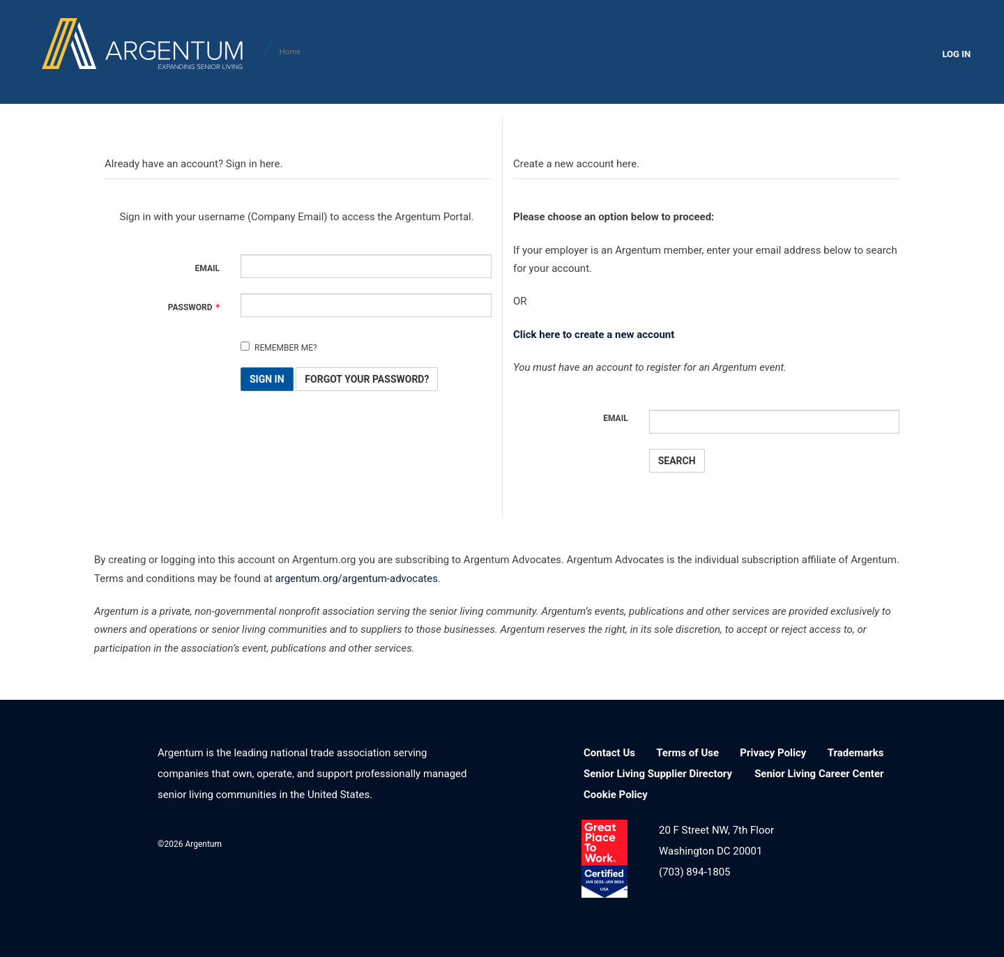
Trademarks (856, 753)
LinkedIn (351, 842)
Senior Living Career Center (818, 773)
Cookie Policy (616, 794)
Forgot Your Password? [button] (367, 379)
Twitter (423, 842)
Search (677, 460)
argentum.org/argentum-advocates (356, 578)
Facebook (388, 842)
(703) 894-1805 (695, 872)
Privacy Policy (773, 753)
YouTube (460, 842)
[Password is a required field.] (366, 305)
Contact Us (609, 753)
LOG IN (956, 54)
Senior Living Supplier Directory (658, 773)
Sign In (267, 379)
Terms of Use (687, 753)
